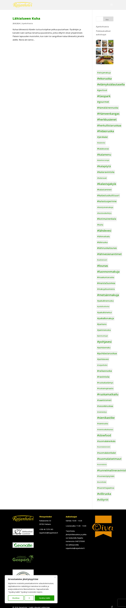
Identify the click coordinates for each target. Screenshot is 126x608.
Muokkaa (15, 598)
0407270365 (80, 541)
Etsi (107, 19)
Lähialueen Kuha (26, 18)
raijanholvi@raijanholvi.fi (48, 533)
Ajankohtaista (27, 23)
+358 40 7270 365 (46, 529)
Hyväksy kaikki (44, 598)
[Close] (55, 577)
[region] (31, 589)
